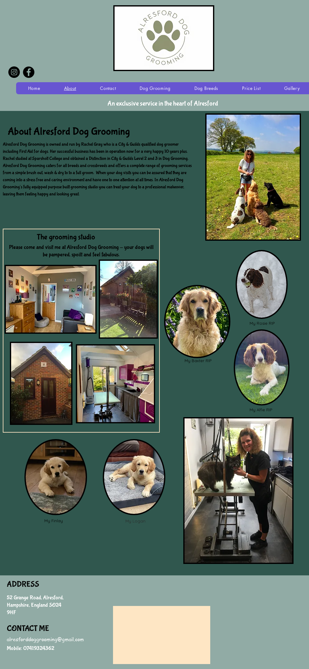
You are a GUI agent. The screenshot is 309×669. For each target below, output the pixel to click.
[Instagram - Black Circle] (14, 72)
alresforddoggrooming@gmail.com (45, 639)
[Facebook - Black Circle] (28, 72)
